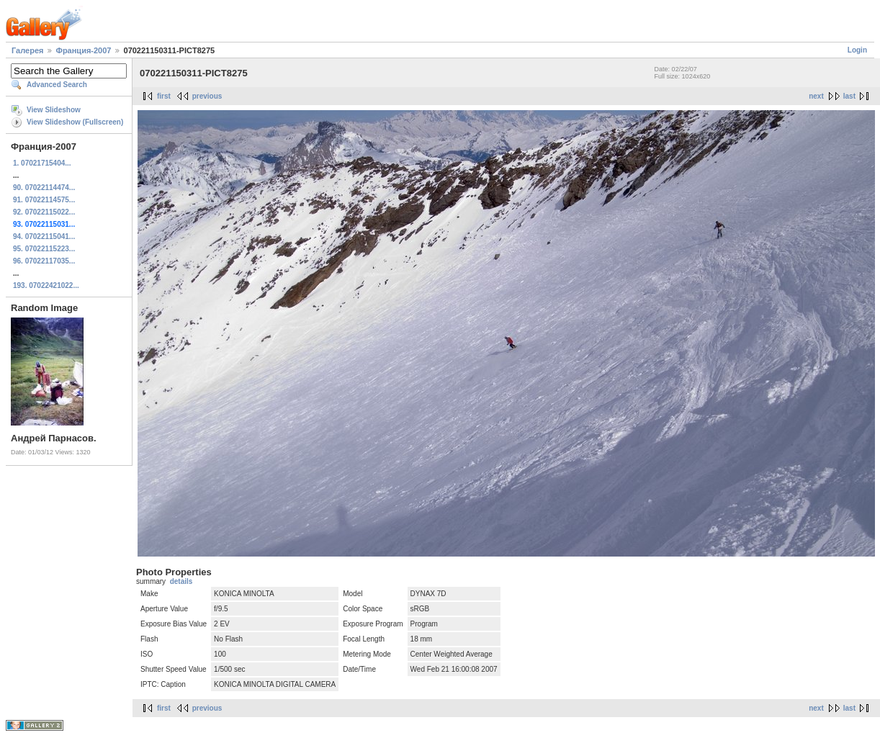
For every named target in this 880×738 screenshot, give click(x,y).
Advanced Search (57, 85)
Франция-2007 (84, 50)
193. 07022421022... (46, 285)
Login (857, 50)
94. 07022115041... (44, 236)
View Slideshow (54, 110)
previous (207, 96)
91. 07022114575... (44, 200)
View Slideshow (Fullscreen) (75, 122)
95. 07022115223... (44, 249)
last (849, 96)
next (816, 96)
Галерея (27, 50)
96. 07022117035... (44, 261)
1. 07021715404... (42, 163)
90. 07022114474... (44, 188)
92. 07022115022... (44, 212)
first (164, 96)
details (181, 581)
